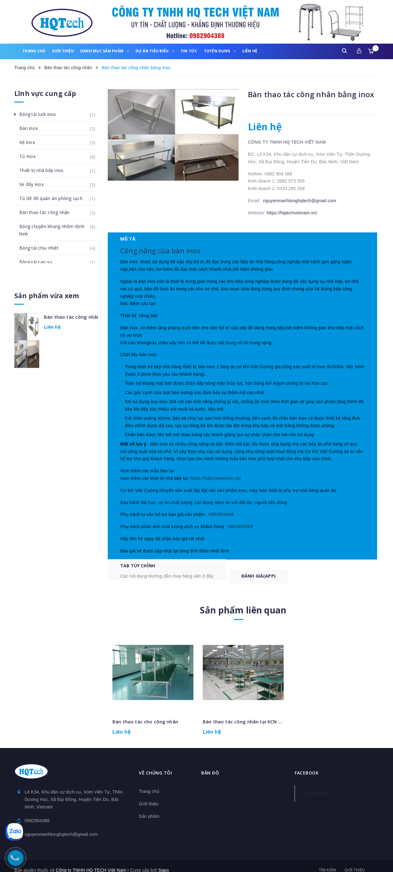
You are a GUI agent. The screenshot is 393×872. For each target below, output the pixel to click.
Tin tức (189, 51)
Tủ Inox (30, 156)
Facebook (315, 785)
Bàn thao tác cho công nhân (145, 713)
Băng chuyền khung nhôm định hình (57, 228)
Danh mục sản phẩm (104, 51)
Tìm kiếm (327, 862)
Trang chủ (33, 51)
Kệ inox (30, 142)
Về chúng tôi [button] (155, 765)
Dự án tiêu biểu (154, 51)
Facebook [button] (307, 765)
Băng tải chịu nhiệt (42, 248)
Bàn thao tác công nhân (48, 212)
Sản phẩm (149, 808)
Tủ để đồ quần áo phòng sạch (54, 198)
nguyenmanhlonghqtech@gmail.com (299, 200)
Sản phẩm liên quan (243, 601)
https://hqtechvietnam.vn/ (292, 212)
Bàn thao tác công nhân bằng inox (71, 317)
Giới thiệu (63, 51)
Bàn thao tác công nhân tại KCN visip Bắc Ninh (256, 713)
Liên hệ (250, 51)
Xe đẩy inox (34, 184)
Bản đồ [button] (210, 765)
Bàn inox (32, 128)
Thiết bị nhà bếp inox (44, 170)
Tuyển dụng (220, 51)
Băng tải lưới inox (41, 114)
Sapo (164, 862)
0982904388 (218, 528)
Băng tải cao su (39, 262)
